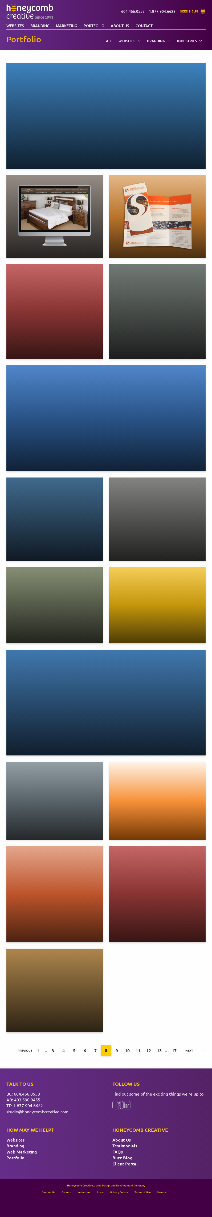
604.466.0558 (27, 1093)
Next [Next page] (189, 1050)
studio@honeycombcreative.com (37, 1111)
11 (138, 1050)
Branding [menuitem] (159, 41)
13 (159, 1050)
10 (127, 1050)
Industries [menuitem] (189, 41)
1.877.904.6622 (28, 1105)
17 (174, 1050)
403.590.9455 (27, 1099)
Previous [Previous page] (23, 1050)
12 (148, 1050)
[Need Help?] (193, 11)
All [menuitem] (109, 41)
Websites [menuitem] (130, 41)
